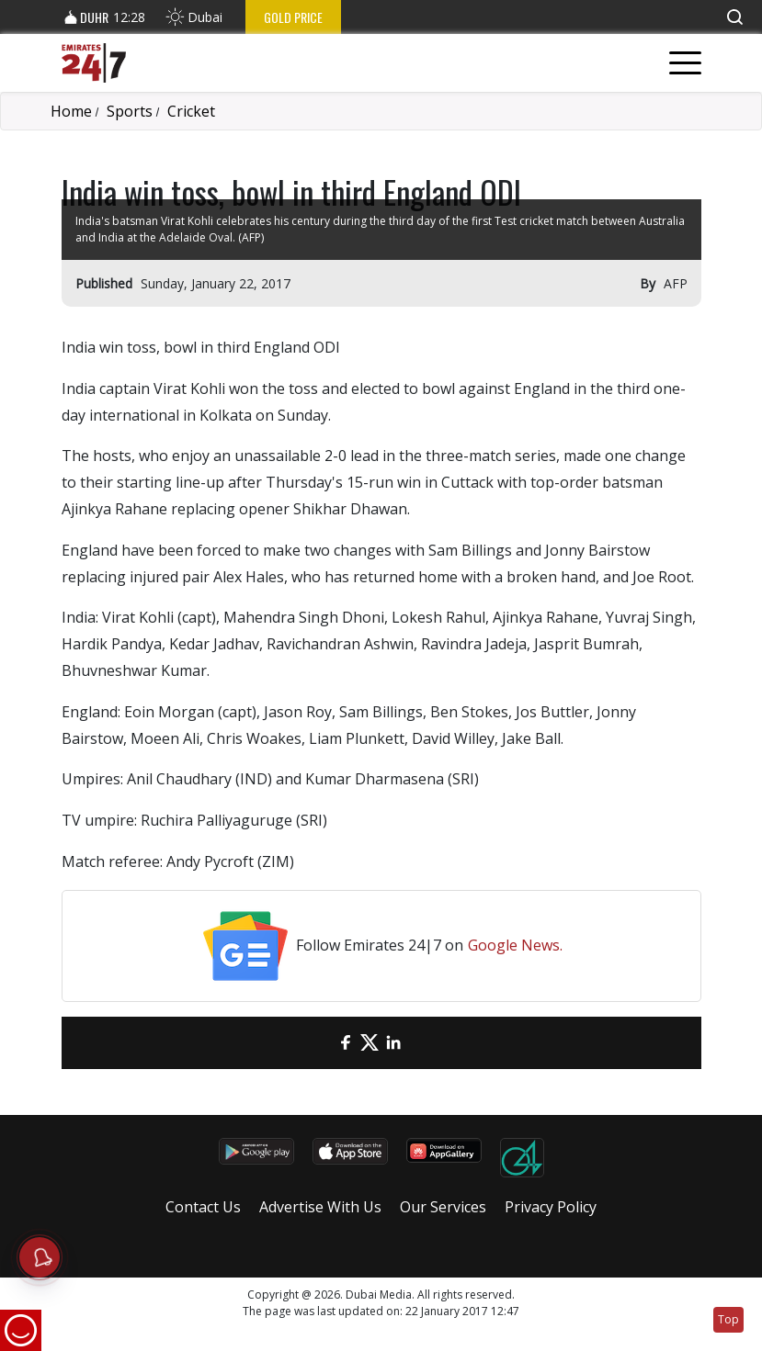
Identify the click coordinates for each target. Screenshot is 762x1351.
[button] (734, 17)
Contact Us (203, 1207)
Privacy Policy (551, 1207)
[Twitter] (369, 1043)
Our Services (443, 1207)
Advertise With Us (320, 1207)
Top (728, 1319)
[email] (322, 1043)
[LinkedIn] (393, 1043)
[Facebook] (346, 1043)
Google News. (515, 945)
